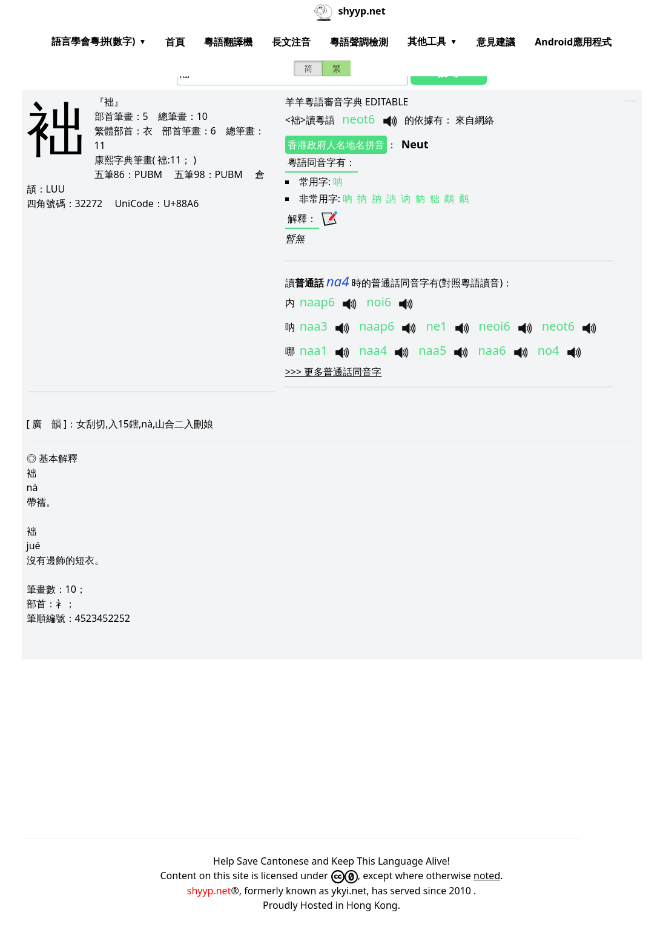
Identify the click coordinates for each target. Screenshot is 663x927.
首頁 (175, 41)
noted (486, 875)
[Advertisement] (145, 300)
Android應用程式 (573, 41)
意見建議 (496, 41)
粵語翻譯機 (228, 41)
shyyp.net (209, 890)
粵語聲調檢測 (359, 41)
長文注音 (291, 41)
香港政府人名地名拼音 (336, 144)
